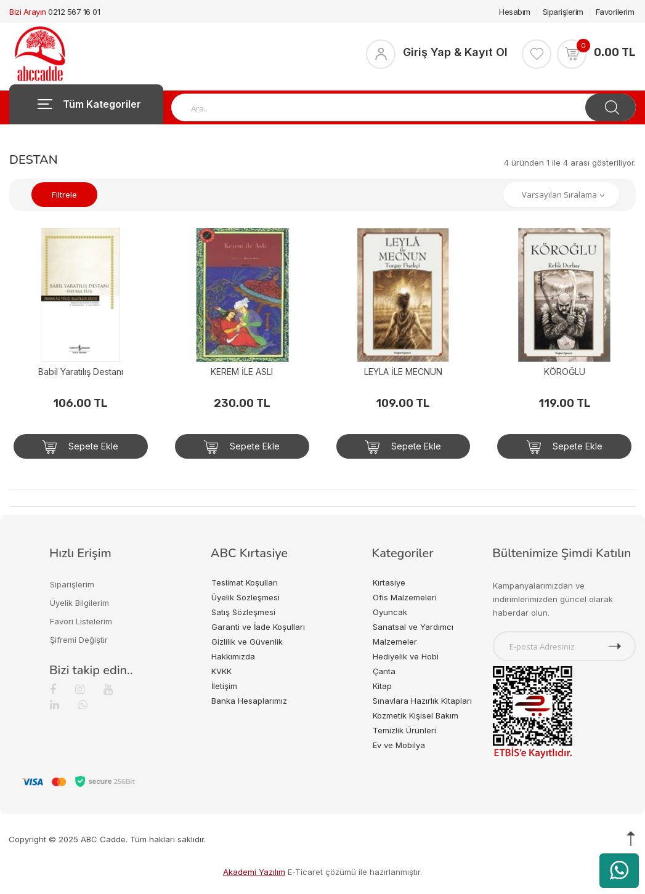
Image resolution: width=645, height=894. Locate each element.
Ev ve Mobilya (399, 745)
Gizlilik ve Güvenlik (247, 641)
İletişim (224, 686)
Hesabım (514, 12)
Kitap (382, 686)
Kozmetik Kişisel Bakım (415, 715)
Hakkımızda (233, 656)
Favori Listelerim (81, 621)
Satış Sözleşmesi (243, 612)
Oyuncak (390, 612)
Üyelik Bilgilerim (79, 603)
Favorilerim (615, 12)
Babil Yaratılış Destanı (80, 371)
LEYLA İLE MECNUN (403, 371)
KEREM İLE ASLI (242, 371)
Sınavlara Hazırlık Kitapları (422, 701)
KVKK (221, 671)
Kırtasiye (389, 582)
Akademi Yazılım (254, 872)
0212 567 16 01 (74, 12)
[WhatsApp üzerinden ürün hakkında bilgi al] (619, 870)
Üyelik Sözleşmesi (245, 597)
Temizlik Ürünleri (404, 730)
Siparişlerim (563, 12)
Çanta (384, 671)
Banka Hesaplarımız (249, 701)
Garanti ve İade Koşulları (258, 627)
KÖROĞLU (564, 371)
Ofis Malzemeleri (405, 597)
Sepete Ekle (80, 447)
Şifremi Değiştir (79, 640)
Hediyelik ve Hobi (406, 656)
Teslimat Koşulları (244, 582)
